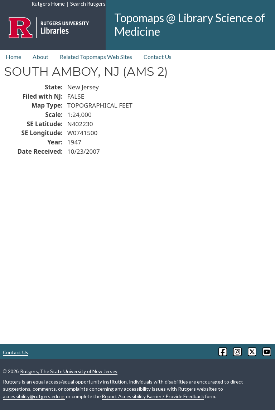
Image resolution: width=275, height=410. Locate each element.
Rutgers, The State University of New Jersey (68, 371)
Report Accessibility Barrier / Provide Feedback (153, 396)
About (40, 56)
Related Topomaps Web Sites (96, 56)
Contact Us (158, 56)
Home (13, 56)
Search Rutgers (88, 4)
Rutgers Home (48, 4)
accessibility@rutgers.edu (34, 396)
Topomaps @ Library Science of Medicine (189, 24)
